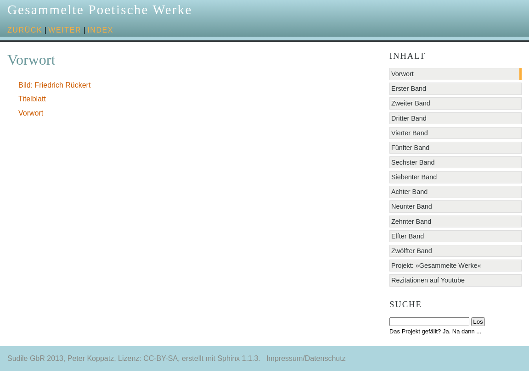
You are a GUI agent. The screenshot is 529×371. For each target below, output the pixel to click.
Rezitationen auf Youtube (428, 280)
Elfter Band (407, 236)
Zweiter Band (410, 103)
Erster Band (408, 88)
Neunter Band (411, 206)
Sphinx (228, 358)
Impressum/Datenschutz (306, 358)
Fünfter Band (410, 147)
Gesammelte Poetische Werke (99, 9)
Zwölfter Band (411, 251)
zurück (24, 30)
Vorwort (30, 113)
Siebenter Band (414, 177)
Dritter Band (409, 118)
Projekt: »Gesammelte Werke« (436, 265)
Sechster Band (412, 162)
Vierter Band (409, 133)
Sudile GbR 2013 (35, 358)
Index (100, 30)
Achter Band (409, 191)
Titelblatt (32, 99)
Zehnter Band (411, 221)
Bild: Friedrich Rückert (54, 85)
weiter (64, 30)
